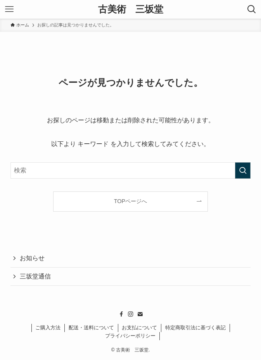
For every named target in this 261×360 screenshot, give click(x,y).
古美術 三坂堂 (130, 9)
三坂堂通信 (35, 276)
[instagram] (130, 314)
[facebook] (121, 314)
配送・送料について (91, 327)
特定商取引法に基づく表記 (195, 327)
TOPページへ (130, 201)
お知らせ (32, 258)
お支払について (139, 327)
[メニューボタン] (9, 9)
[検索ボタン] (251, 9)
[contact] (140, 314)
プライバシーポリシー (130, 336)
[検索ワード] (130, 170)
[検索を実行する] (243, 170)
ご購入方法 (47, 327)
